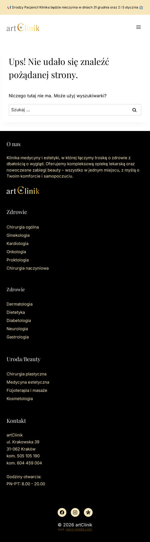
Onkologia (16, 251)
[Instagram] (75, 512)
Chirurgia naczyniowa (28, 268)
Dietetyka (16, 312)
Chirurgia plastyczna (26, 373)
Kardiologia (17, 243)
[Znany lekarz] (88, 512)
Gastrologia (18, 337)
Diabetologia (19, 320)
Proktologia (18, 260)
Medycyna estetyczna (28, 382)
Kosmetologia (20, 398)
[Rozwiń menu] (138, 27)
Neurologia (17, 328)
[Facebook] (62, 512)
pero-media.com (79, 529)
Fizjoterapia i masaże (27, 390)
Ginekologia (18, 235)
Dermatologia (20, 304)
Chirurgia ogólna (23, 227)
